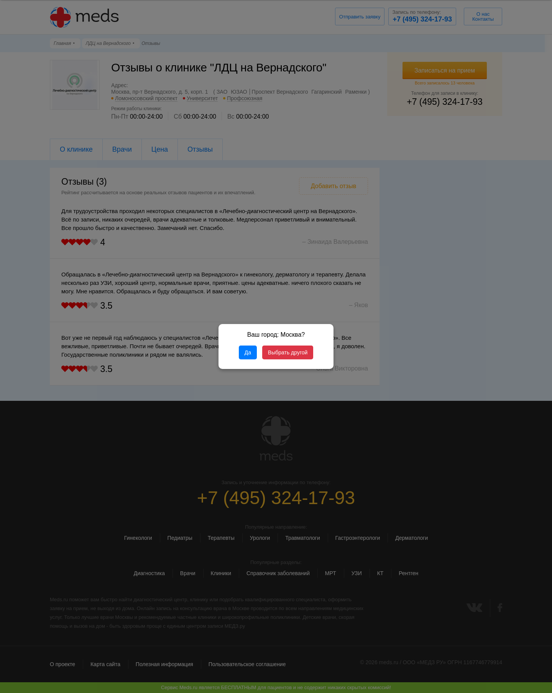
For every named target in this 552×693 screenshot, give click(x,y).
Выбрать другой (287, 352)
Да (248, 352)
